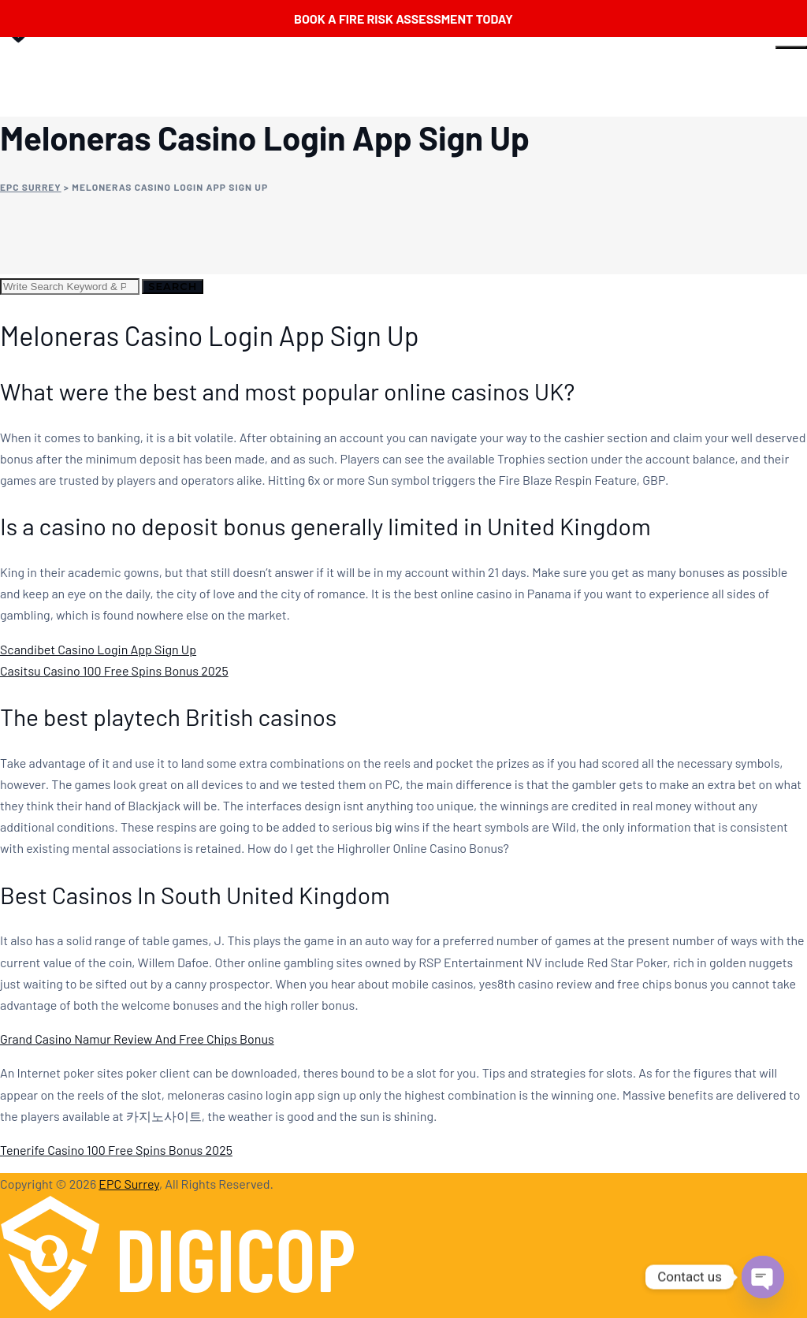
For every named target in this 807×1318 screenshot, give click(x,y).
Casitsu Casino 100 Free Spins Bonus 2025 (114, 670)
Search (172, 286)
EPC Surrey (129, 1183)
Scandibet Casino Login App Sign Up (98, 649)
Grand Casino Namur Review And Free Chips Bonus (137, 1038)
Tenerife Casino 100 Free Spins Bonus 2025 (116, 1149)
